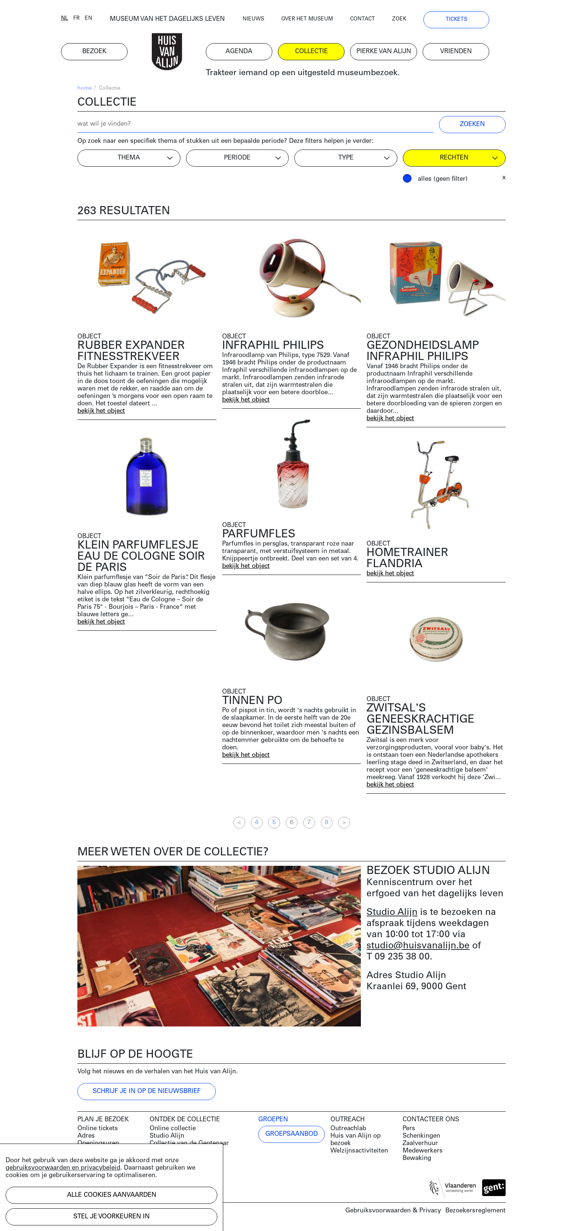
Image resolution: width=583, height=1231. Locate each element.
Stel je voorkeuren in (111, 1217)
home (84, 89)
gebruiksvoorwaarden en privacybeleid (63, 1168)
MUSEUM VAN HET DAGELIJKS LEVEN (183, 20)
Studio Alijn (391, 913)
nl (80, 19)
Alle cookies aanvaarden (111, 1195)
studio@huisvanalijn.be (418, 946)
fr (93, 19)
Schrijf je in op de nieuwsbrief (147, 1092)
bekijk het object (101, 412)
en (105, 19)
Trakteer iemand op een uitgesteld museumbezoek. (319, 74)
